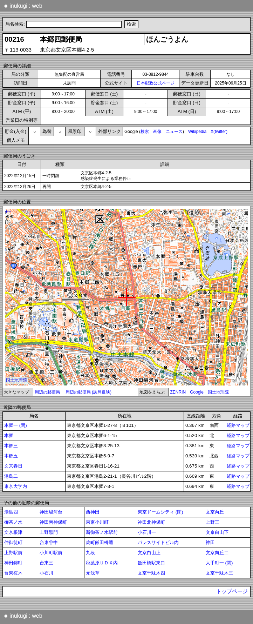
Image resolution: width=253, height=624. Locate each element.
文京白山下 (217, 532)
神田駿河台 (51, 512)
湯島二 (11, 476)
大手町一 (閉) (219, 562)
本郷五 (11, 455)
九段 (90, 552)
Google (197, 392)
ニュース (174, 131)
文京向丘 (215, 512)
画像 (157, 131)
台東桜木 (13, 573)
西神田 (93, 512)
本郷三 (11, 445)
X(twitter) (219, 131)
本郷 (8, 435)
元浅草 (93, 573)
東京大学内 (15, 486)
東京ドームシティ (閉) (160, 512)
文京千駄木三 (219, 573)
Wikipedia (197, 131)
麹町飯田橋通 (99, 542)
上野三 (212, 522)
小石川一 (147, 532)
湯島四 (11, 512)
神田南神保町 (53, 522)
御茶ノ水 (13, 522)
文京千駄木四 (151, 573)
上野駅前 (13, 552)
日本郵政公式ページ (156, 83)
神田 (210, 542)
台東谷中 (49, 542)
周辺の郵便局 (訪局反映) (88, 392)
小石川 (46, 573)
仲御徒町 (13, 542)
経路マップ (238, 425)
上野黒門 (49, 532)
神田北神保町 (151, 522)
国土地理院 (218, 392)
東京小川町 (97, 522)
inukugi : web (23, 5)
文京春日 (13, 466)
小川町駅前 (51, 552)
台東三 (46, 562)
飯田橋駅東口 (151, 562)
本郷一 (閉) (15, 425)
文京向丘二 (217, 552)
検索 (145, 131)
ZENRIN (178, 392)
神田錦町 (13, 562)
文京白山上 (149, 552)
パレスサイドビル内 (158, 542)
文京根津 (13, 532)
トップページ (232, 591)
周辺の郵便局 (47, 392)
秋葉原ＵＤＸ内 (102, 562)
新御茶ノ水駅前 (102, 532)
